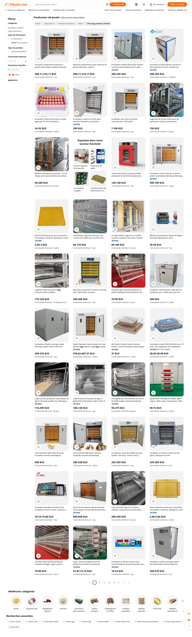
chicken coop (31, 622)
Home (37, 23)
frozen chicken (14, 622)
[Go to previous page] (89, 582)
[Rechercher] (118, 4)
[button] (107, 4)
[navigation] (18, 300)
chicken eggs (69, 622)
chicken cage (85, 622)
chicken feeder (102, 622)
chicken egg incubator (172, 622)
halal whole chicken (50, 622)
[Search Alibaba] (69, 4)
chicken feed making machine (146, 622)
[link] (189, 613)
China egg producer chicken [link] (98, 23)
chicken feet (13, 627)
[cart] (144, 5)
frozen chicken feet (122, 622)
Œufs (80, 23)
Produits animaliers (66, 23)
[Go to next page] (129, 582)
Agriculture (49, 23)
